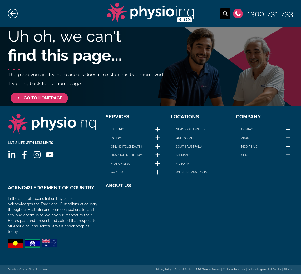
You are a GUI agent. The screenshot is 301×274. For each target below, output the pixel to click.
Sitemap (288, 269)
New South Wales (190, 129)
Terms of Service (183, 269)
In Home (117, 137)
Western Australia (191, 172)
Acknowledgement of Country (264, 269)
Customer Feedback (234, 269)
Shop (245, 154)
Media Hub (249, 146)
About (246, 137)
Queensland (185, 137)
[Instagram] (37, 155)
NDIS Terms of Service (208, 269)
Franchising (120, 163)
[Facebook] (24, 155)
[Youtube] (50, 155)
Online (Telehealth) (126, 146)
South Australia (189, 146)
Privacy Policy (163, 269)
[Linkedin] (12, 155)
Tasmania (183, 154)
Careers (117, 172)
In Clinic (117, 129)
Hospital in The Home (127, 154)
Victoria (182, 163)
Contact (248, 129)
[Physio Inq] (52, 124)
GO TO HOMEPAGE (39, 98)
